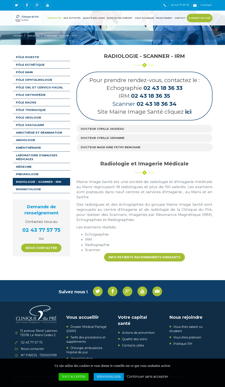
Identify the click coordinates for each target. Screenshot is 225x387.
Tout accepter (73, 376)
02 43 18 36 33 (163, 88)
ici (188, 111)
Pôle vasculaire (30, 125)
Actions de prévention (138, 333)
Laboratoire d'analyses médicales (36, 157)
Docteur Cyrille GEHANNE (103, 138)
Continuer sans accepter (147, 376)
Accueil (18, 35)
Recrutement (164, 18)
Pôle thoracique (31, 110)
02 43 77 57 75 (41, 230)
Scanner (144, 104)
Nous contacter (41, 248)
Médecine (24, 166)
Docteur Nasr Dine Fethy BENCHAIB (110, 147)
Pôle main (24, 72)
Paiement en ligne (199, 18)
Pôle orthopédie (31, 94)
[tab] (144, 129)
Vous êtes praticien (187, 337)
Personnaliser (109, 376)
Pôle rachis (26, 102)
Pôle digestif (27, 57)
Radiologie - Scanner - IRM (60, 35)
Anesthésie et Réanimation (39, 132)
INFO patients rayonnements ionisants (144, 257)
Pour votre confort (120, 18)
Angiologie (25, 140)
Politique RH (182, 344)
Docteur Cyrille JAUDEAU (102, 128)
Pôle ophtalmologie (34, 79)
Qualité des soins (94, 18)
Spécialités (54, 18)
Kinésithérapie (28, 147)
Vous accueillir (144, 18)
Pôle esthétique (30, 64)
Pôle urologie (28, 117)
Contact (180, 18)
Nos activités (72, 18)
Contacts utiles (133, 345)
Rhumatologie (28, 189)
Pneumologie (27, 174)
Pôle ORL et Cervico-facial (39, 87)
